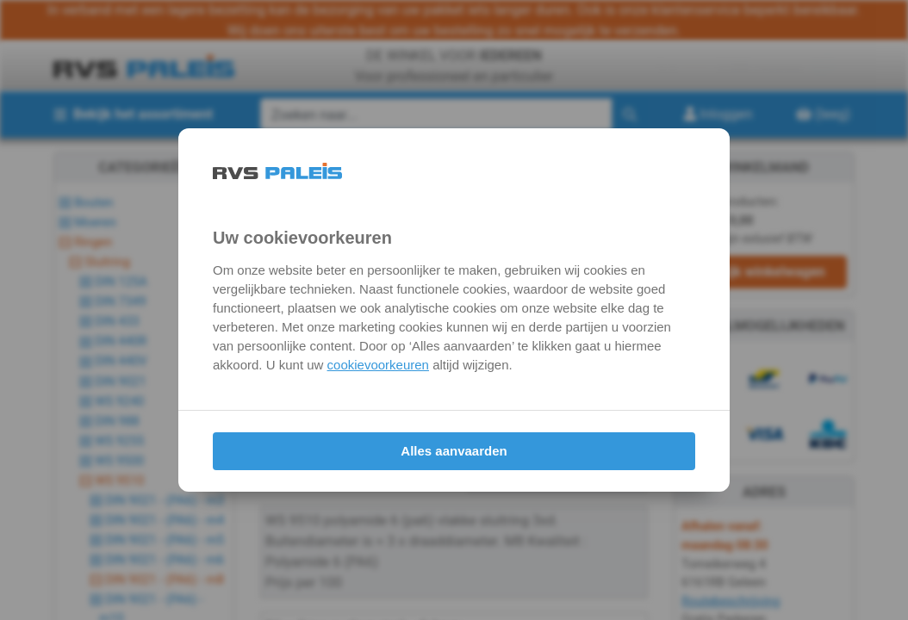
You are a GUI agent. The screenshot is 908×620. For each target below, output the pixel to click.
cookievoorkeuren (378, 364)
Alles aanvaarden (454, 450)
